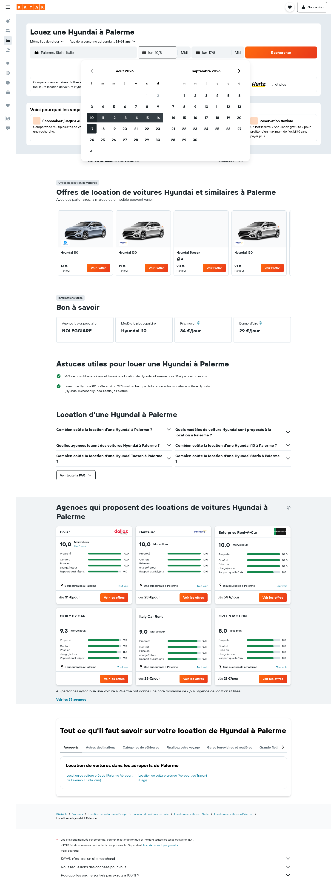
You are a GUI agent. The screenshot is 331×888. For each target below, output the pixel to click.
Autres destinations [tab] (100, 747)
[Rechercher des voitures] (8, 40)
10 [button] (92, 117)
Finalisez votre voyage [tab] (183, 747)
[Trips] (8, 105)
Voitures (77, 814)
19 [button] (114, 128)
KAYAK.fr (61, 814)
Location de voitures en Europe (107, 814)
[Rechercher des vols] (8, 21)
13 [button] (125, 117)
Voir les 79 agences (71, 699)
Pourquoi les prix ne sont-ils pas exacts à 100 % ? (176, 875)
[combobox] (47, 41)
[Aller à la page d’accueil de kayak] (31, 7)
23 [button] (158, 128)
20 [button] (125, 128)
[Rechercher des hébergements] (8, 30)
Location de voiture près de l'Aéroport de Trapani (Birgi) (172, 777)
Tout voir (122, 586)
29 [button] (147, 139)
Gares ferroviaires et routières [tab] (229, 747)
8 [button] (147, 106)
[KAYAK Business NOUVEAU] (8, 92)
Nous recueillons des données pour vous (176, 867)
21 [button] (136, 128)
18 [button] (103, 128)
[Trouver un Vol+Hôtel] (8, 50)
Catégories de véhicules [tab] (141, 747)
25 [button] (103, 139)
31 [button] (92, 150)
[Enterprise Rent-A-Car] (280, 532)
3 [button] (92, 106)
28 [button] (136, 139)
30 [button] (158, 139)
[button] (8, 7)
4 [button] (103, 106)
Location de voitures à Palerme (233, 814)
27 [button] (125, 139)
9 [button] (158, 106)
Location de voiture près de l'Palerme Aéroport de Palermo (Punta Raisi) (100, 777)
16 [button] (158, 117)
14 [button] (136, 117)
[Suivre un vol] (8, 73)
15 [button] (147, 117)
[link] (85, 243)
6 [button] (125, 106)
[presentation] (289, 508)
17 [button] (91, 128)
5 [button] (114, 106)
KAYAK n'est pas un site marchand (176, 858)
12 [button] (114, 117)
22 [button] (147, 128)
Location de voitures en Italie (151, 814)
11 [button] (102, 117)
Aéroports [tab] (71, 747)
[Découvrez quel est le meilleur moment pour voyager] (8, 82)
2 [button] (158, 95)
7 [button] (136, 106)
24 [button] (92, 139)
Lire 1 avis (80, 546)
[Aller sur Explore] (8, 63)
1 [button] (147, 95)
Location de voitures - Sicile (191, 814)
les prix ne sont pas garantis (160, 845)
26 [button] (114, 139)
